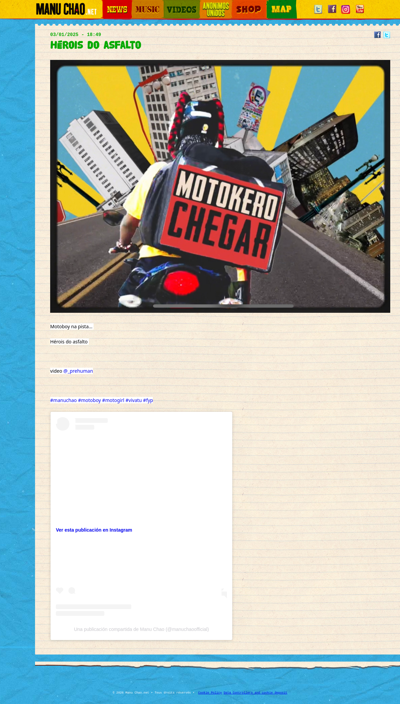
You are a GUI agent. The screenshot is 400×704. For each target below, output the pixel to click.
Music (137, 3)
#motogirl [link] (113, 400)
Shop (236, 3)
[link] (56, 420)
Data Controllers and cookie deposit (255, 693)
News (107, 3)
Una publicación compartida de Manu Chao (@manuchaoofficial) (141, 629)
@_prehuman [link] (78, 371)
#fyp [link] (148, 400)
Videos (170, 3)
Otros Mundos (212, 3)
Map (271, 3)
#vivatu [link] (134, 400)
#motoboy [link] (89, 400)
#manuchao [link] (63, 400)
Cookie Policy (210, 693)
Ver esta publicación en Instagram (94, 530)
